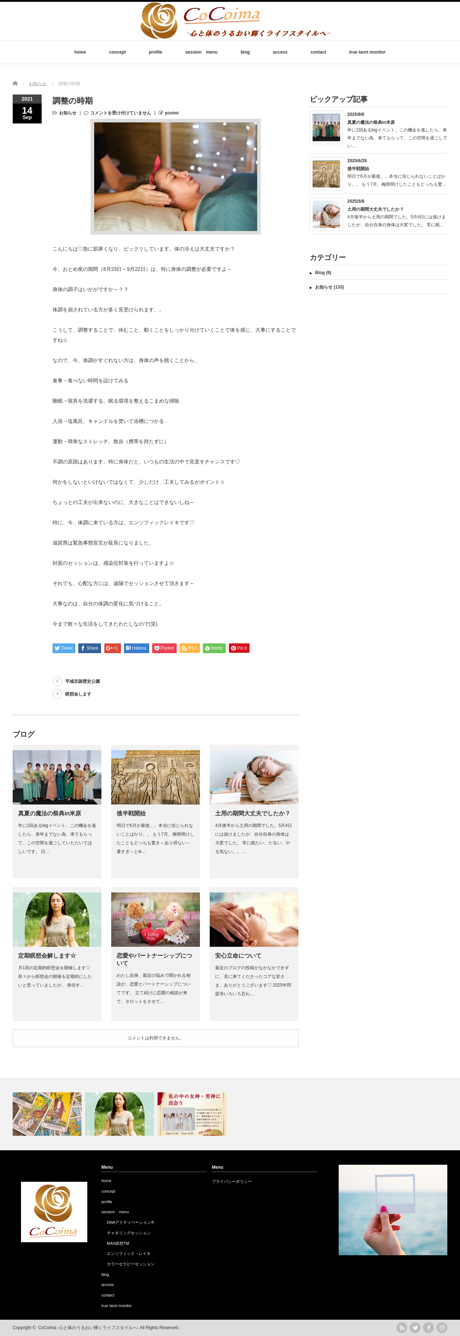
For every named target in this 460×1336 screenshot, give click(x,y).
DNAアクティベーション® (130, 1222)
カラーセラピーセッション (131, 1264)
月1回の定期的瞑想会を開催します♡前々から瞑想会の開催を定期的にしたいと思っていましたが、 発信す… (55, 976)
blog (245, 52)
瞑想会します (78, 694)
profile (155, 52)
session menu (201, 52)
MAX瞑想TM (118, 1243)
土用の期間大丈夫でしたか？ (252, 813)
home (80, 52)
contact (318, 52)
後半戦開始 (131, 813)
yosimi (172, 112)
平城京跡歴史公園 (82, 681)
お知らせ (67, 112)
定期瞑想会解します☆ (47, 956)
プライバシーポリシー (232, 1181)
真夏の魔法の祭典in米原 (49, 813)
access (280, 52)
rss (401, 1327)
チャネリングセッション (129, 1233)
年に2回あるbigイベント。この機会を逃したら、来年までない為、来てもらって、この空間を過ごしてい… (397, 137)
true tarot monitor (367, 52)
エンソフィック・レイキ (129, 1253)
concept (117, 52)
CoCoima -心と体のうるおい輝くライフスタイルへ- (88, 1327)
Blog (320, 272)
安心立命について (238, 956)
